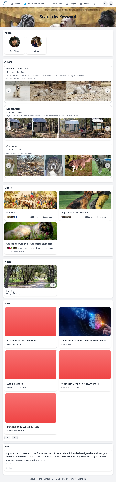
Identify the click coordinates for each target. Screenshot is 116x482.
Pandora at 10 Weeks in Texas (23, 426)
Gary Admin (11, 387)
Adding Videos (15, 383)
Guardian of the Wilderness (22, 340)
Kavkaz (22, 251)
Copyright (82, 479)
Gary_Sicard (21, 72)
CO (8, 251)
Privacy (73, 479)
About (32, 479)
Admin (36, 51)
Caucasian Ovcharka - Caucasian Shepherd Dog (31, 243)
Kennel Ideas (13, 108)
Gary (9, 344)
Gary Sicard (14, 51)
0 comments (101, 217)
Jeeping (10, 291)
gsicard (19, 112)
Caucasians (12, 146)
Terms (39, 479)
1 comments (48, 248)
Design (65, 479)
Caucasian (14, 251)
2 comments (47, 217)
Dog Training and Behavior (75, 212)
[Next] (107, 90)
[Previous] (8, 90)
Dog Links (56, 479)
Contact (47, 479)
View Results (40, 460)
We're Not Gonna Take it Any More (80, 383)
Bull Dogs (11, 212)
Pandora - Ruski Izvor (17, 68)
